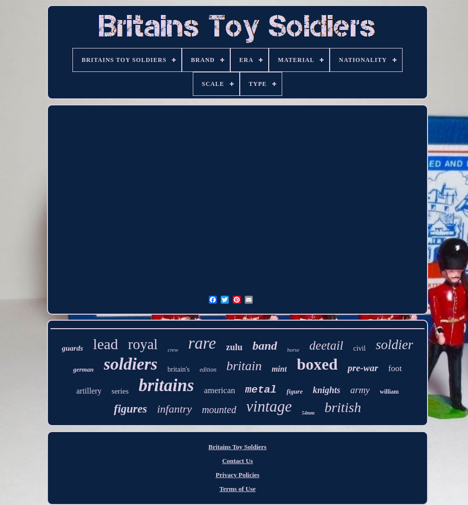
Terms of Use (237, 489)
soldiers (131, 364)
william (389, 391)
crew (173, 350)
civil (359, 348)
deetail (326, 345)
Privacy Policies (238, 475)
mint (279, 369)
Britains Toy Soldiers (237, 447)
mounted (219, 409)
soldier (394, 344)
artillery (89, 391)
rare (202, 343)
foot (395, 368)
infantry (174, 409)
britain (244, 366)
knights (326, 390)
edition (208, 369)
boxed (317, 364)
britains (166, 385)
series (119, 391)
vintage (269, 406)
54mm (308, 413)
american (219, 390)
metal (261, 390)
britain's (178, 369)
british (343, 407)
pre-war (363, 368)
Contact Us (237, 461)
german (83, 369)
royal (143, 344)
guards (72, 348)
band (264, 345)
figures (130, 409)
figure (295, 391)
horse (293, 350)
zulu (234, 347)
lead (105, 344)
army (360, 390)
